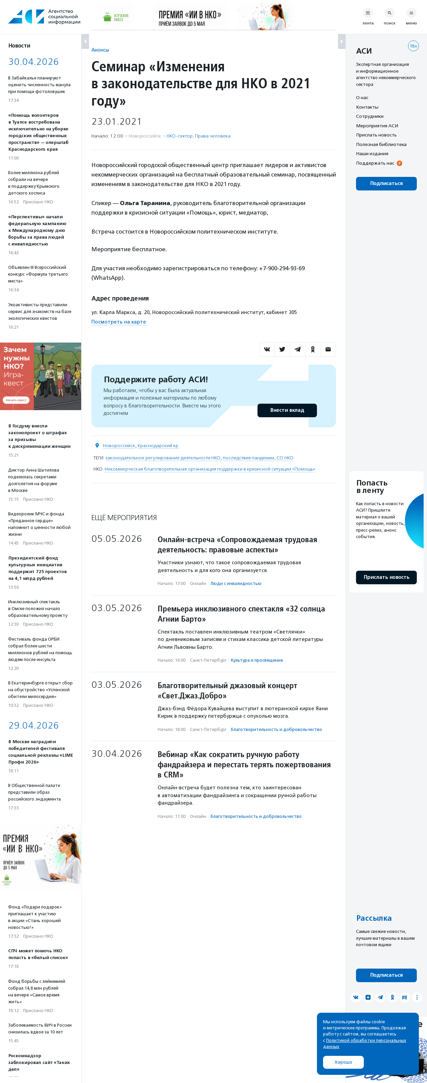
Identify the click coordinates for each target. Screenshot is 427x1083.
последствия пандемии (248, 458)
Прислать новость (376, 134)
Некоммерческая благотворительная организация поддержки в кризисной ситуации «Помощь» (210, 469)
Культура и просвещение (257, 660)
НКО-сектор (179, 136)
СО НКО (285, 458)
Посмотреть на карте (118, 322)
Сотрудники (370, 116)
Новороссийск (119, 445)
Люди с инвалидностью (236, 583)
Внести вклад (287, 410)
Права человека (213, 136)
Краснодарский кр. (158, 445)
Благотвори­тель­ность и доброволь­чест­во (276, 729)
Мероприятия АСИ (377, 125)
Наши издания (372, 153)
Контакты (367, 107)
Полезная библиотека (381, 144)
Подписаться (386, 183)
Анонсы (100, 50)
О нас (362, 97)
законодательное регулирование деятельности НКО (162, 458)
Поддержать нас (375, 163)
